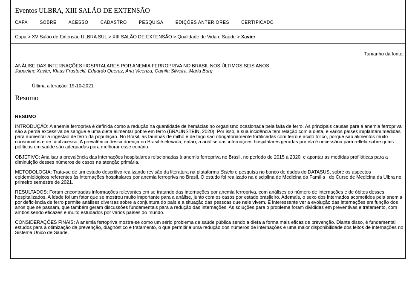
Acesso (78, 22)
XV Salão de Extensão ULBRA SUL (69, 36)
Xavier (248, 36)
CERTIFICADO (257, 22)
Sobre (48, 22)
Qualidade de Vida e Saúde (206, 36)
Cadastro (114, 22)
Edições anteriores (202, 22)
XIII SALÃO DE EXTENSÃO (142, 36)
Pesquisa (151, 22)
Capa (21, 22)
